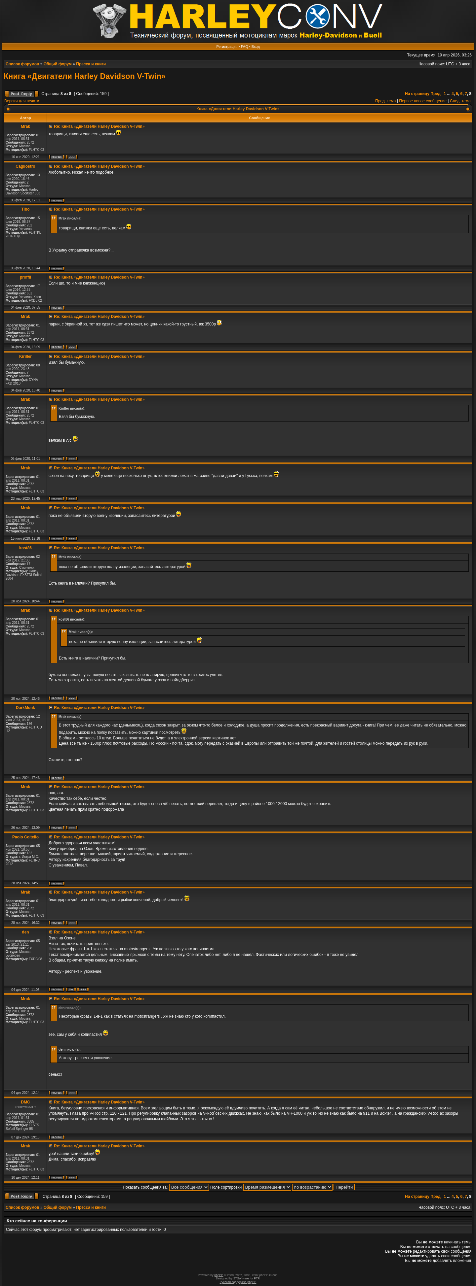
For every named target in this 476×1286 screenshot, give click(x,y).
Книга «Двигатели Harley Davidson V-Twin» (85, 76)
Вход (256, 47)
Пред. (436, 93)
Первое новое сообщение (423, 101)
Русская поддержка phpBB (238, 1282)
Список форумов (22, 64)
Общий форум (58, 64)
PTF (256, 1278)
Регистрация (226, 47)
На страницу (417, 93)
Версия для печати (21, 101)
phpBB (218, 1275)
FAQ (244, 47)
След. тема (460, 101)
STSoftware (241, 1278)
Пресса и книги (91, 64)
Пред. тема (385, 101)
